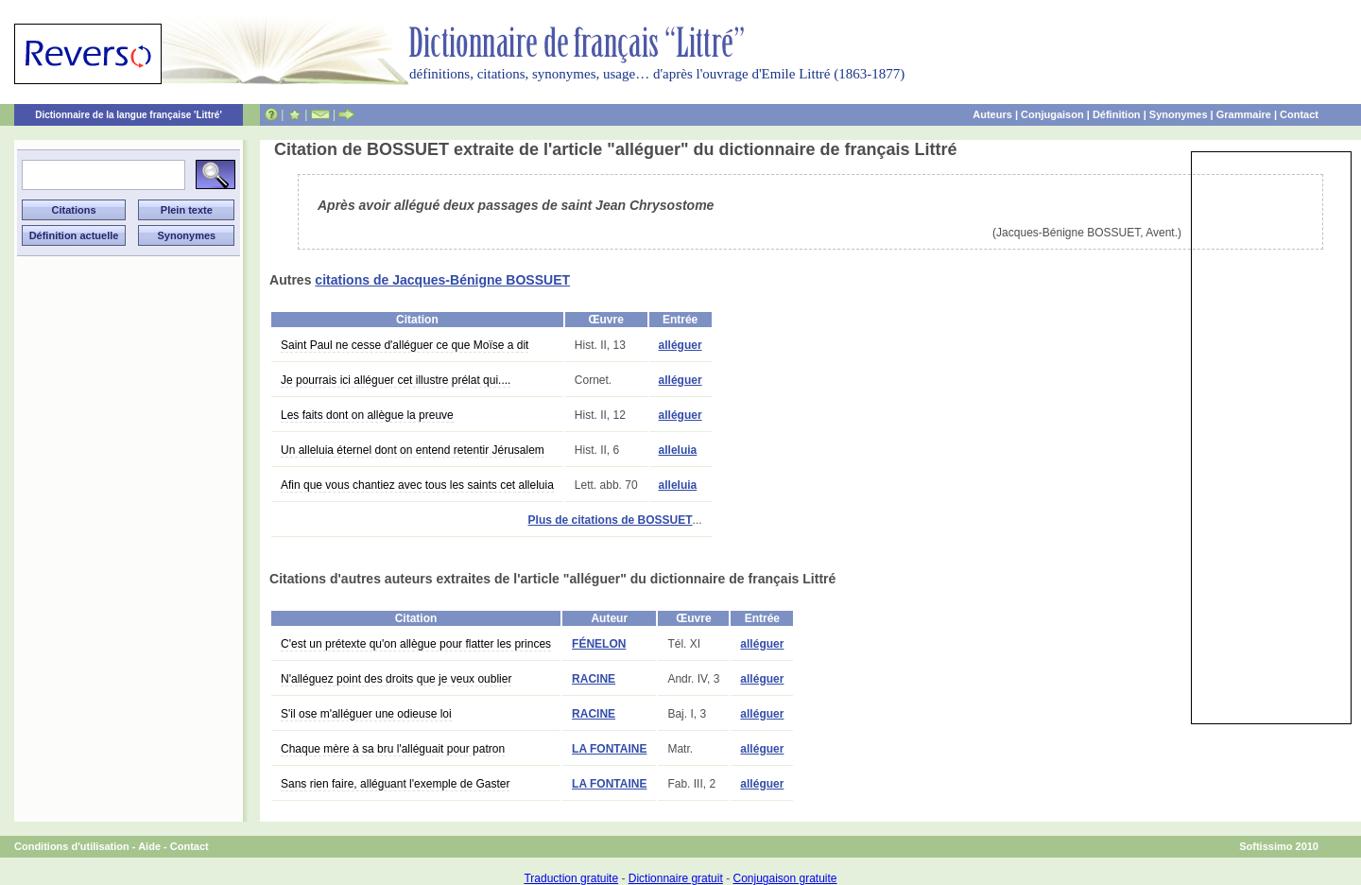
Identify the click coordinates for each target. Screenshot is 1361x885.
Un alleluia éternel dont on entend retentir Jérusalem (412, 450)
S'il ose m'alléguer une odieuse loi (366, 713)
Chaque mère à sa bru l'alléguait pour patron (393, 748)
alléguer (680, 345)
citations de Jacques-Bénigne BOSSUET (442, 279)
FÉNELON (599, 644)
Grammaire (1243, 114)
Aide (149, 846)
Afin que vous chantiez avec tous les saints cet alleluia (417, 485)
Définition (1117, 114)
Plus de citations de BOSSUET (610, 520)
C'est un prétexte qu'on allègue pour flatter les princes (416, 644)
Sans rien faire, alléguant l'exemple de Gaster (395, 783)
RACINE (593, 678)
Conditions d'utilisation (71, 846)
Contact (1299, 114)
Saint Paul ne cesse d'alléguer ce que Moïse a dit (404, 345)
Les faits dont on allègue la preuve (367, 415)
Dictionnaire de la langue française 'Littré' (128, 115)
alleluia (678, 450)
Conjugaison (1052, 114)
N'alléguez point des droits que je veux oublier (396, 678)
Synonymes (1178, 114)
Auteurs (992, 114)
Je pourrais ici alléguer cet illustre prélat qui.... (395, 380)
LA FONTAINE (609, 748)
